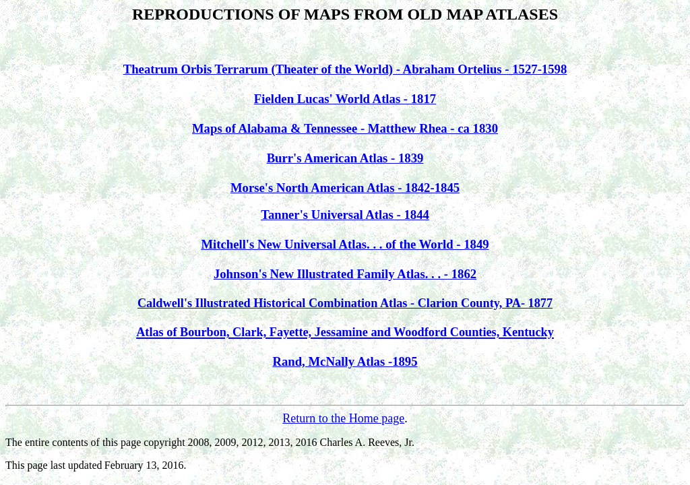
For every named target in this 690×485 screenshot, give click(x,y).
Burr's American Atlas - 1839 (345, 158)
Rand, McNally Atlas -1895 (344, 361)
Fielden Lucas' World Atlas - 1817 (345, 99)
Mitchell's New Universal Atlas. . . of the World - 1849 (345, 244)
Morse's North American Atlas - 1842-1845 (345, 188)
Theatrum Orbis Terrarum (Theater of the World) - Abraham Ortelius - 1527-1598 (345, 69)
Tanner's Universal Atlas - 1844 (345, 214)
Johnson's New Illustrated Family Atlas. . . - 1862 (345, 274)
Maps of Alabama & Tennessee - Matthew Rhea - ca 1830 (345, 128)
